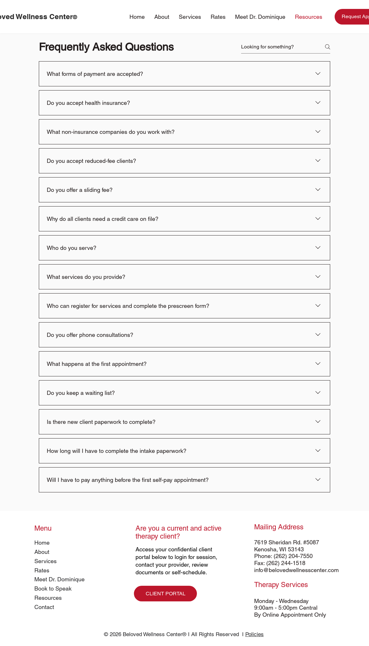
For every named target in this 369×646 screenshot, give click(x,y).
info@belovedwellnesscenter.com (296, 570)
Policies (254, 634)
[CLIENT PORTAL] (165, 593)
